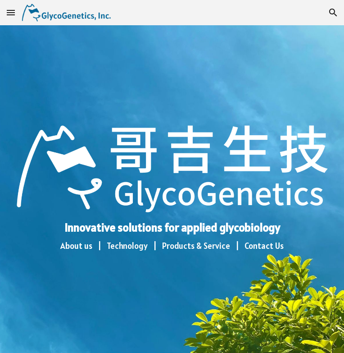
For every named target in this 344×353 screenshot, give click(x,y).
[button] (11, 12)
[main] (171, 238)
